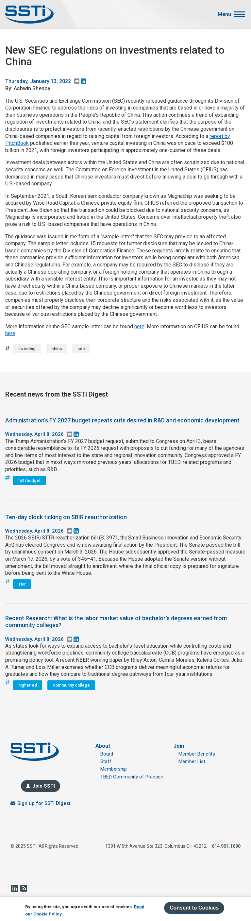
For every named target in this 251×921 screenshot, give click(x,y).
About (102, 746)
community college (71, 685)
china (56, 348)
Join (179, 746)
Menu (224, 14)
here (139, 326)
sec (81, 348)
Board (106, 754)
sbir (22, 584)
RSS (23, 888)
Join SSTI (43, 786)
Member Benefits (196, 754)
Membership (113, 769)
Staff (105, 761)
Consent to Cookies (194, 908)
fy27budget (29, 480)
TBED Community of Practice (131, 777)
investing (27, 348)
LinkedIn (14, 888)
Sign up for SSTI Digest (44, 803)
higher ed (27, 685)
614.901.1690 (226, 846)
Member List (191, 761)
